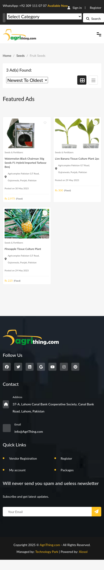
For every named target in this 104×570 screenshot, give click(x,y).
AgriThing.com (50, 545)
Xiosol (83, 552)
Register (95, 8)
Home (7, 55)
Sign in (74, 8)
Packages (67, 470)
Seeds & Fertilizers (14, 152)
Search (93, 19)
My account (17, 470)
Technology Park (46, 552)
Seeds (20, 55)
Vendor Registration (23, 458)
